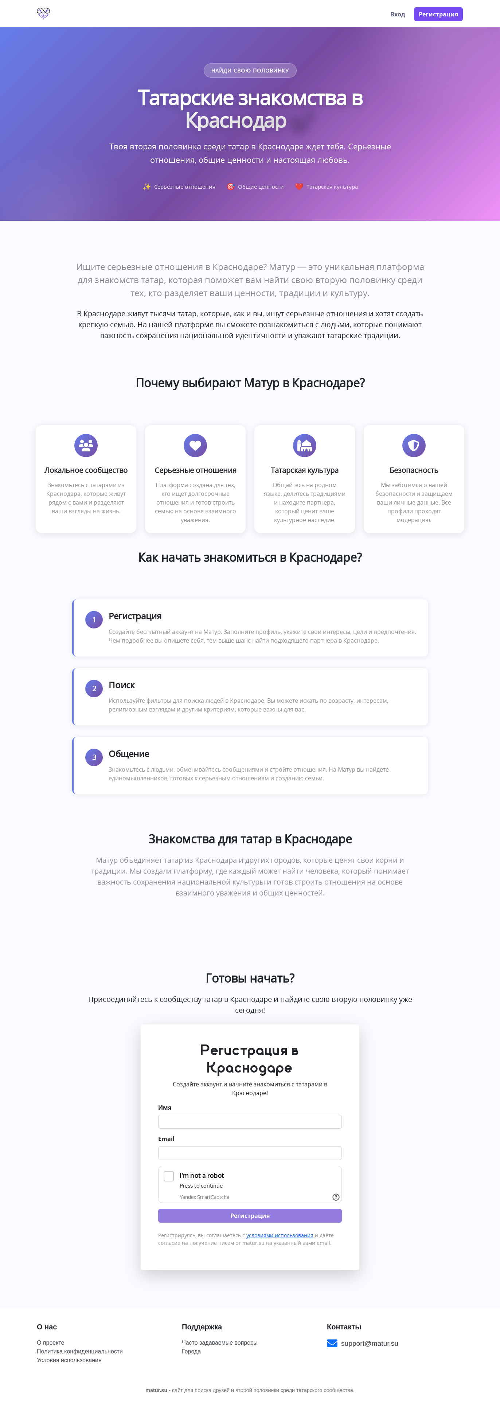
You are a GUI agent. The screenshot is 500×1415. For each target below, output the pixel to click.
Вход (397, 14)
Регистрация (438, 14)
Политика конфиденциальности (80, 1351)
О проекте (50, 1343)
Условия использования (69, 1360)
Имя (164, 1108)
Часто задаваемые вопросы (220, 1343)
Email (166, 1139)
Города (191, 1351)
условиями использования (279, 1235)
